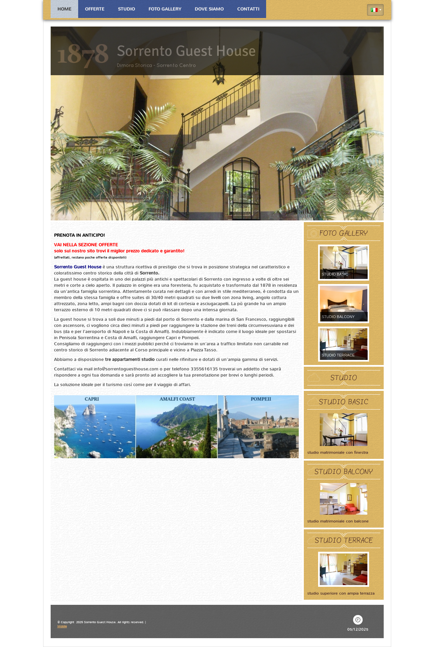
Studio (126, 9)
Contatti (248, 9)
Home (64, 9)
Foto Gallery (165, 9)
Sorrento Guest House (186, 51)
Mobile (62, 626)
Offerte (94, 9)
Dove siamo (209, 9)
